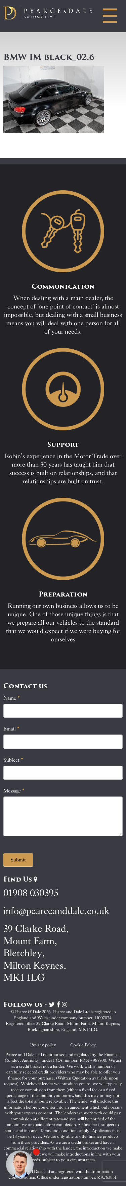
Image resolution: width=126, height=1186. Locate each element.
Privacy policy (43, 1044)
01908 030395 (30, 893)
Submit (18, 860)
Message (14, 791)
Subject (13, 760)
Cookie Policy (83, 1044)
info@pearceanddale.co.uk (56, 911)
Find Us (20, 879)
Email (11, 729)
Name (11, 698)
